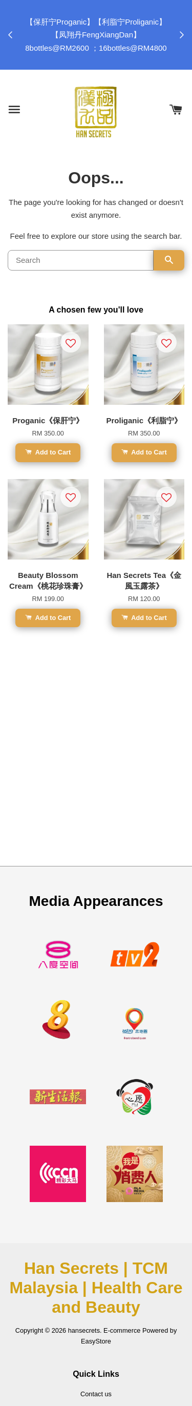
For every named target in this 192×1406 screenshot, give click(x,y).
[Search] (81, 260)
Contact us (96, 1394)
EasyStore (96, 1341)
